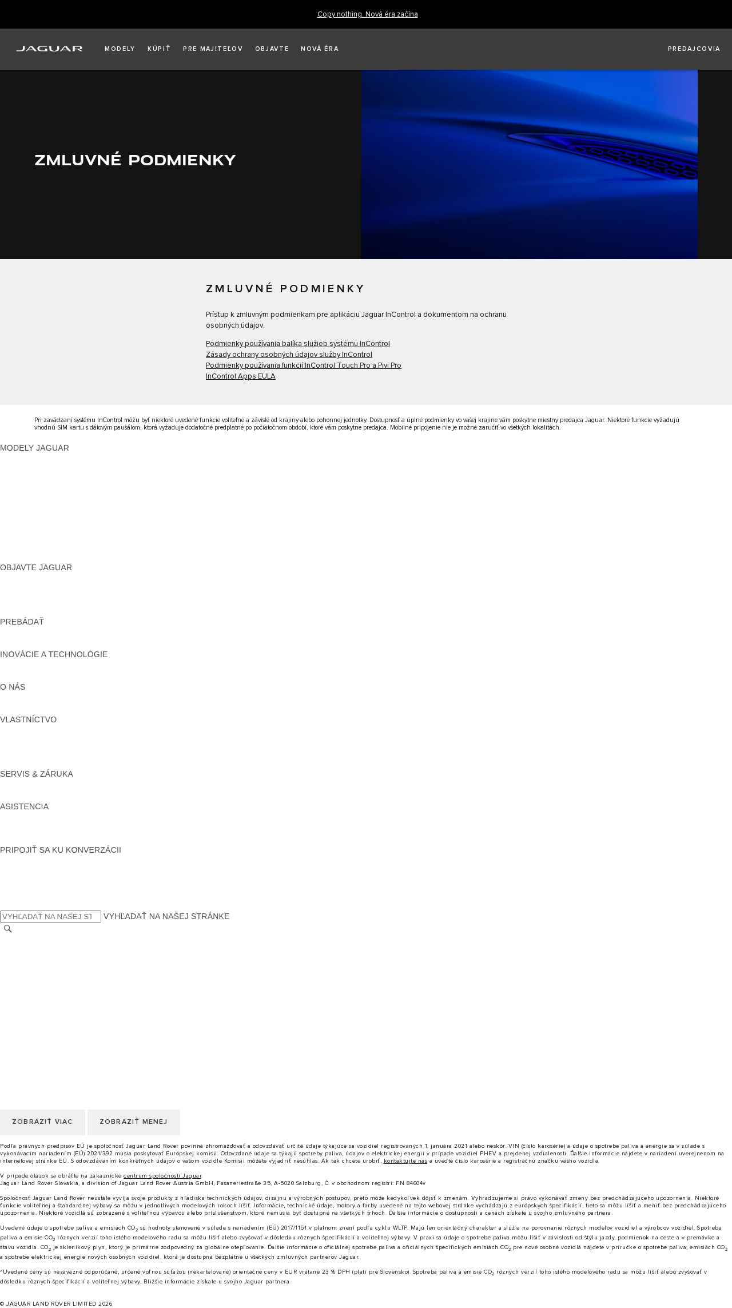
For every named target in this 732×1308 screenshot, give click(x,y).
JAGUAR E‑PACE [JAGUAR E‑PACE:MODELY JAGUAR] (32, 469)
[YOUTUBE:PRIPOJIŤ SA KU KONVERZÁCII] (24, 882)
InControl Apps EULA (241, 376)
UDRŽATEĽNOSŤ (32, 708)
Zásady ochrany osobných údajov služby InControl (289, 355)
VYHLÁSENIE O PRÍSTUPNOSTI (61, 1016)
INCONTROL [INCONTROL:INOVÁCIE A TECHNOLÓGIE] (24, 665)
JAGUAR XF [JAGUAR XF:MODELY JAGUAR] (23, 513)
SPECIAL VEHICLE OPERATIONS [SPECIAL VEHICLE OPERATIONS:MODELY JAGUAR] (63, 545)
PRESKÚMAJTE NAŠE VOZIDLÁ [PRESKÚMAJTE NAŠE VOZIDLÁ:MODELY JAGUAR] (61, 523)
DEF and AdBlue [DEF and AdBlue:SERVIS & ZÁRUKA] (30, 795)
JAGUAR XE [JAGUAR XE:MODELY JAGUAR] (23, 502)
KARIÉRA (18, 962)
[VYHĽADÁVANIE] (8, 929)
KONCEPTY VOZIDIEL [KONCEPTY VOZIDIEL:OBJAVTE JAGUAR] (42, 600)
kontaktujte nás (406, 1161)
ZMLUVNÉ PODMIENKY (45, 995)
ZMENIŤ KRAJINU (34, 940)
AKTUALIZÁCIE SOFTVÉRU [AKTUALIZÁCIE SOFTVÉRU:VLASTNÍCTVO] (52, 763)
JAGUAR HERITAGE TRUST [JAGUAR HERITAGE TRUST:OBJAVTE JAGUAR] (53, 610)
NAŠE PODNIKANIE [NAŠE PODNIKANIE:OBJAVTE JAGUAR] (37, 589)
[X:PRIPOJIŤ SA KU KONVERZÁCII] (8, 904)
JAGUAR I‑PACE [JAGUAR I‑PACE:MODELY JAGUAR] (31, 480)
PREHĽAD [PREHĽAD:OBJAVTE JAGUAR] (19, 578)
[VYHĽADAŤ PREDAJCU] (684, 49)
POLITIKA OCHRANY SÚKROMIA (62, 973)
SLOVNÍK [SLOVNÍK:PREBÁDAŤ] (17, 643)
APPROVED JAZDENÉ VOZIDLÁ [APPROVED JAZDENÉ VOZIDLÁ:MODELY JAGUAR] (61, 534)
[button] (120, 49)
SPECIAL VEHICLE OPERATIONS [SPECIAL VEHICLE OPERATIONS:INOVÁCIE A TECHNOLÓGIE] (63, 676)
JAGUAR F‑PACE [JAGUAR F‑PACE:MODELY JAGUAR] (32, 458)
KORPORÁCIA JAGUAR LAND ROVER (72, 1006)
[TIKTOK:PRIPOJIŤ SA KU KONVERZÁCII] (19, 871)
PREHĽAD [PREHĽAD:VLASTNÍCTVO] (19, 730)
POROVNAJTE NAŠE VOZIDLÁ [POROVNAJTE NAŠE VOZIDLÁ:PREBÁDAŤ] (58, 632)
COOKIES (18, 984)
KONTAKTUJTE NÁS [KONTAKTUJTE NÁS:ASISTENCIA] (39, 828)
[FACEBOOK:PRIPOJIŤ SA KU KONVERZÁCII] (27, 893)
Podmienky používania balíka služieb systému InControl (298, 344)
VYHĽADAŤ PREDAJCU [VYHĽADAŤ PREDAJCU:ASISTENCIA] (45, 839)
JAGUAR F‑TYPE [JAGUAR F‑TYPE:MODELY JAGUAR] (32, 491)
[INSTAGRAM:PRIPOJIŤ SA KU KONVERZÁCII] (28, 860)
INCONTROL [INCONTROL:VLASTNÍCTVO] (24, 741)
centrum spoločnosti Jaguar (162, 1176)
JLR (7, 697)
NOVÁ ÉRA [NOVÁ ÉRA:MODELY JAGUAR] (21, 556)
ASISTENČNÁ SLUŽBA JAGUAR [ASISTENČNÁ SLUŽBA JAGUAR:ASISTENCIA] (61, 817)
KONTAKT (19, 951)
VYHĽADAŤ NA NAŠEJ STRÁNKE (167, 916)
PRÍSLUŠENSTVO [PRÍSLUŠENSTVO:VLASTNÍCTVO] (34, 752)
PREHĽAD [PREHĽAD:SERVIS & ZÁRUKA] (19, 784)
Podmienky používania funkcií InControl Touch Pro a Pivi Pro (303, 365)
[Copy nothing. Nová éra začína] (367, 14)
